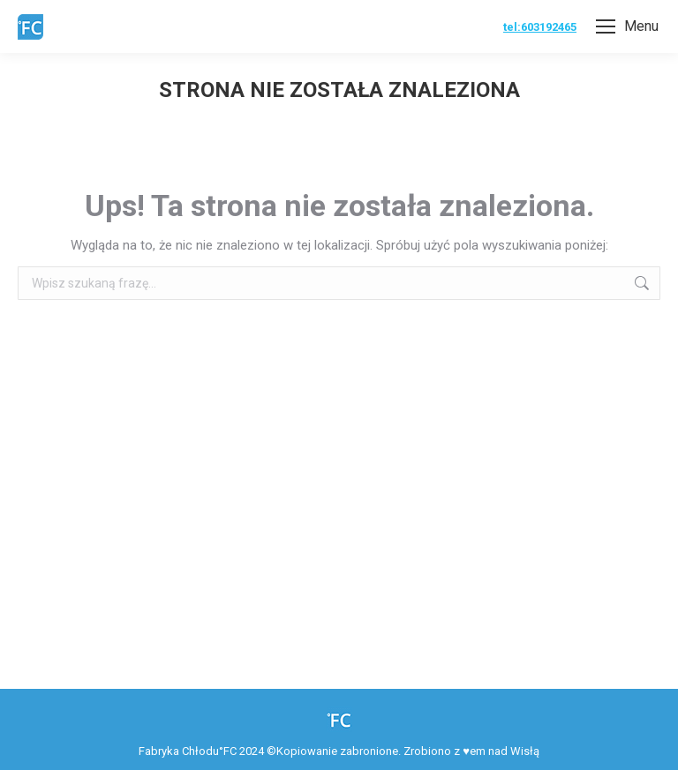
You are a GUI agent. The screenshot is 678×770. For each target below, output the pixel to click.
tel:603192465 (539, 27)
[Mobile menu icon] (627, 26)
